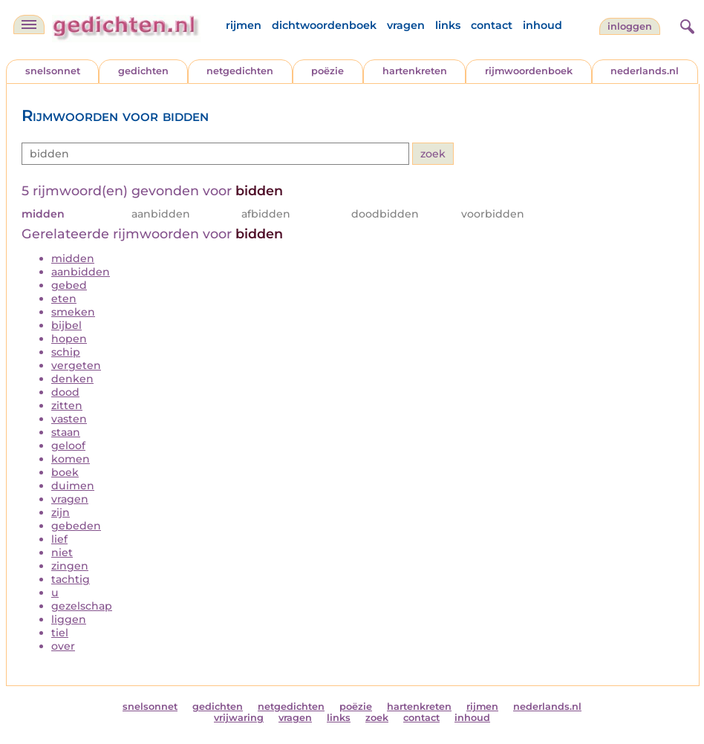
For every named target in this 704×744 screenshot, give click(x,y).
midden (72, 258)
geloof (68, 445)
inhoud (542, 25)
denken (72, 378)
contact (491, 25)
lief (59, 539)
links (447, 25)
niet (62, 552)
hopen (69, 338)
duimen (72, 485)
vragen (406, 25)
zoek (376, 717)
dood (65, 392)
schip (65, 352)
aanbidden (80, 271)
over (63, 646)
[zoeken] (685, 24)
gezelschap (81, 606)
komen (70, 459)
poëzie (327, 70)
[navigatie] (29, 24)
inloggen (629, 26)
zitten (66, 405)
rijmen (243, 25)
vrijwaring (239, 717)
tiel (59, 632)
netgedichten (239, 70)
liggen (68, 619)
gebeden (76, 525)
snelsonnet (52, 70)
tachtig (70, 579)
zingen (69, 565)
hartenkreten (414, 70)
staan (65, 432)
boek (65, 472)
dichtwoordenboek (324, 25)
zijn (60, 512)
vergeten (76, 365)
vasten (69, 418)
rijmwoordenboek (529, 70)
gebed (69, 285)
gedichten (143, 70)
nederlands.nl (644, 70)
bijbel (66, 325)
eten (63, 298)
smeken (73, 312)
